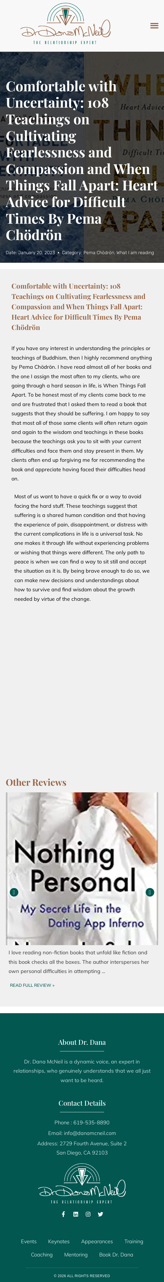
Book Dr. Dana (116, 1254)
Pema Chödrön (98, 252)
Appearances (97, 1241)
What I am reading (135, 252)
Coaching (42, 1254)
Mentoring (76, 1254)
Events (29, 1241)
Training (133, 1241)
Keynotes (59, 1241)
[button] (154, 26)
